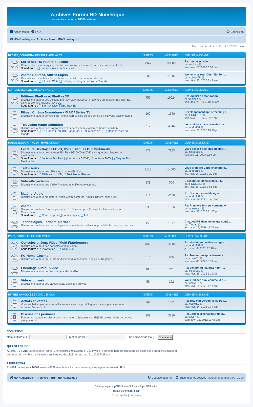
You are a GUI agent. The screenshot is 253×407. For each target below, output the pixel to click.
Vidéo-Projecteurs (35, 181)
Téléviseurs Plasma (76, 174)
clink (122, 367)
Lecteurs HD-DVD (76, 158)
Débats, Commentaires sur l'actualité (35, 55)
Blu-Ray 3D (67, 105)
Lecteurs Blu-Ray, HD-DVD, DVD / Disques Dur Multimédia (65, 149)
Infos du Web (48, 81)
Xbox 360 (66, 248)
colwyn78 (195, 77)
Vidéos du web (32, 280)
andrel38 (194, 127)
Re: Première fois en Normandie (205, 205)
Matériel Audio (32, 193)
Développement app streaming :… (207, 112)
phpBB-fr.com (132, 390)
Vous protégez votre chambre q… (206, 167)
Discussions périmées (38, 314)
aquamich (195, 208)
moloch (193, 64)
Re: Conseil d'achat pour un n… (205, 313)
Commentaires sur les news (55, 68)
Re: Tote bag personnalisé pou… (206, 300)
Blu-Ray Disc (48, 105)
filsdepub (194, 151)
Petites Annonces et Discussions (31, 294)
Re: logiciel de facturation (201, 95)
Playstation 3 (48, 248)
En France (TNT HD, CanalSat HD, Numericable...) (71, 131)
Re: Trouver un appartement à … (206, 255)
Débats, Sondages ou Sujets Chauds (83, 81)
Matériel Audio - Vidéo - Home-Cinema (33, 142)
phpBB (115, 386)
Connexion (15, 331)
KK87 (192, 316)
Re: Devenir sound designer (203, 193)
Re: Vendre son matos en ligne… (206, 242)
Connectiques (69, 215)
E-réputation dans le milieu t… (204, 180)
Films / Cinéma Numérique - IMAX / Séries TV (55, 112)
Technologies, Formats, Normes (45, 222)
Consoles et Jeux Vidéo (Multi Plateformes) (54, 242)
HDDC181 (195, 114)
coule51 (194, 258)
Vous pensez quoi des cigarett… (205, 148)
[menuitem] (36, 32)
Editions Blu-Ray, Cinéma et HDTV (30, 90)
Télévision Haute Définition (42, 125)
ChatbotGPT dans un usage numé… (208, 221)
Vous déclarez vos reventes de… (206, 124)
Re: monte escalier (197, 61)
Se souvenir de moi (142, 336)
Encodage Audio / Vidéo (39, 268)
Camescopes (48, 215)
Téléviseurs (30, 168)
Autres (26, 206)
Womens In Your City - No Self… (205, 74)
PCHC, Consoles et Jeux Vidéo (29, 236)
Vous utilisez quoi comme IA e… (205, 279)
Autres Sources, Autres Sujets (44, 75)
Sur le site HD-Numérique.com (44, 62)
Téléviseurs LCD (50, 174)
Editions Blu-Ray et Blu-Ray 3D (45, 96)
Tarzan (193, 224)
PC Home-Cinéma (34, 256)
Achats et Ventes (34, 301)
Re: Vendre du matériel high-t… (205, 267)
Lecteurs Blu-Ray (51, 158)
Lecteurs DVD (101, 158)
